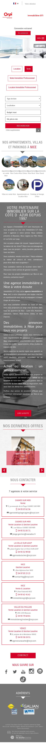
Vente (28, 69)
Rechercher (23, 125)
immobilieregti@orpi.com (24, 598)
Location (17, 69)
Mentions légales (15, 726)
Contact (23, 655)
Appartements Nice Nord (31, 172)
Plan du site (6, 726)
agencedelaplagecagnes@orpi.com (24, 512)
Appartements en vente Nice (6, 173)
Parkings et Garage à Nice (37, 195)
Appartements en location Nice (23, 195)
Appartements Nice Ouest (40, 172)
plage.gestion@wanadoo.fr (24, 534)
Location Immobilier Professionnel (22, 87)
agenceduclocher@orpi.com (24, 555)
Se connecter (23, 33)
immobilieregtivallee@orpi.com (24, 619)
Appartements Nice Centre (14, 172)
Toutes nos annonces (23, 728)
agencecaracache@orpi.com (24, 641)
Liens (36, 726)
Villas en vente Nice (9, 194)
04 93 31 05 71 (24, 530)
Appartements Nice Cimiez (23, 172)
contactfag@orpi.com (24, 576)
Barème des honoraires (27, 726)
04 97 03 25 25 (24, 573)
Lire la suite (23, 413)
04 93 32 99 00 (24, 552)
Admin (41, 726)
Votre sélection (30, 4)
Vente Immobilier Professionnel (22, 78)
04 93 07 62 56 (24, 509)
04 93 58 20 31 (24, 637)
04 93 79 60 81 (24, 616)
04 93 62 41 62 (24, 594)
